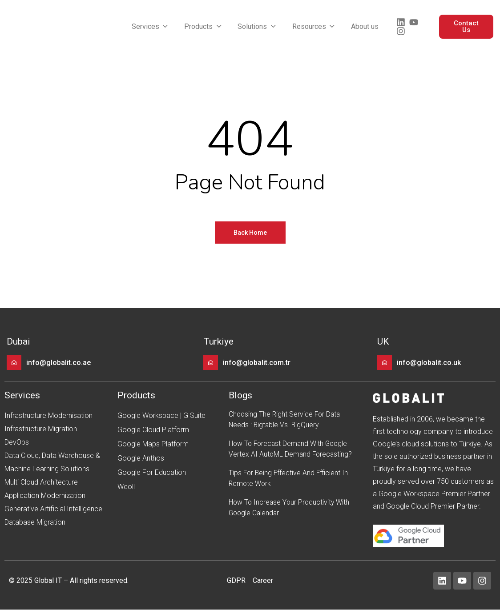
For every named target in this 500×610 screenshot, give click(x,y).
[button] (150, 27)
